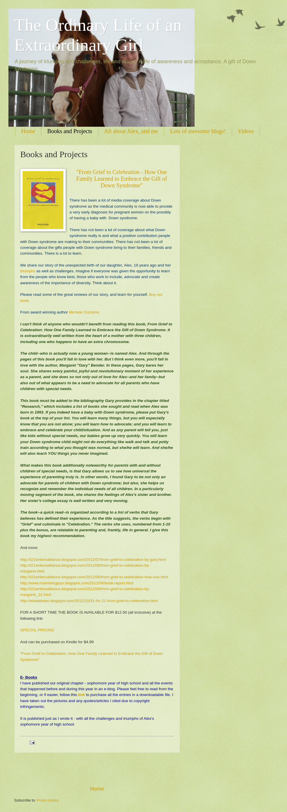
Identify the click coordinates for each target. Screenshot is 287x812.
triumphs (27, 271)
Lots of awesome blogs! (198, 131)
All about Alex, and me (131, 131)
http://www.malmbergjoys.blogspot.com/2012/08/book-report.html (76, 583)
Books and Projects (69, 131)
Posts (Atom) (47, 800)
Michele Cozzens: (84, 312)
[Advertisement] (97, 769)
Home (28, 131)
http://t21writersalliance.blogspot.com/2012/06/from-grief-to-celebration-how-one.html (94, 577)
